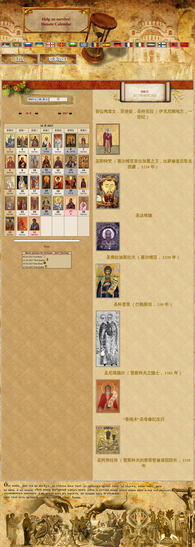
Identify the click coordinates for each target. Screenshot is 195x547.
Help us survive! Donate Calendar (56, 21)
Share (47, 246)
